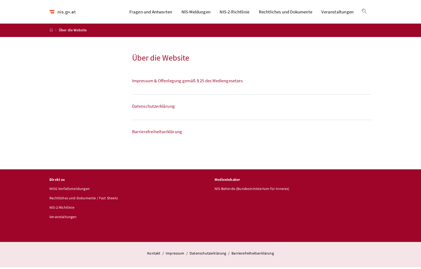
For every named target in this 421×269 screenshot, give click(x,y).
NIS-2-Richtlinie (234, 13)
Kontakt (154, 254)
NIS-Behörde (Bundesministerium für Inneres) (252, 190)
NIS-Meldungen (196, 13)
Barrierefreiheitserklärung (252, 254)
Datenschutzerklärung (208, 254)
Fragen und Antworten (150, 13)
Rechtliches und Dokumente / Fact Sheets (83, 199)
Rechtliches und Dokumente (285, 13)
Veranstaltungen (337, 13)
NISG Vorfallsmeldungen (69, 190)
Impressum (175, 254)
